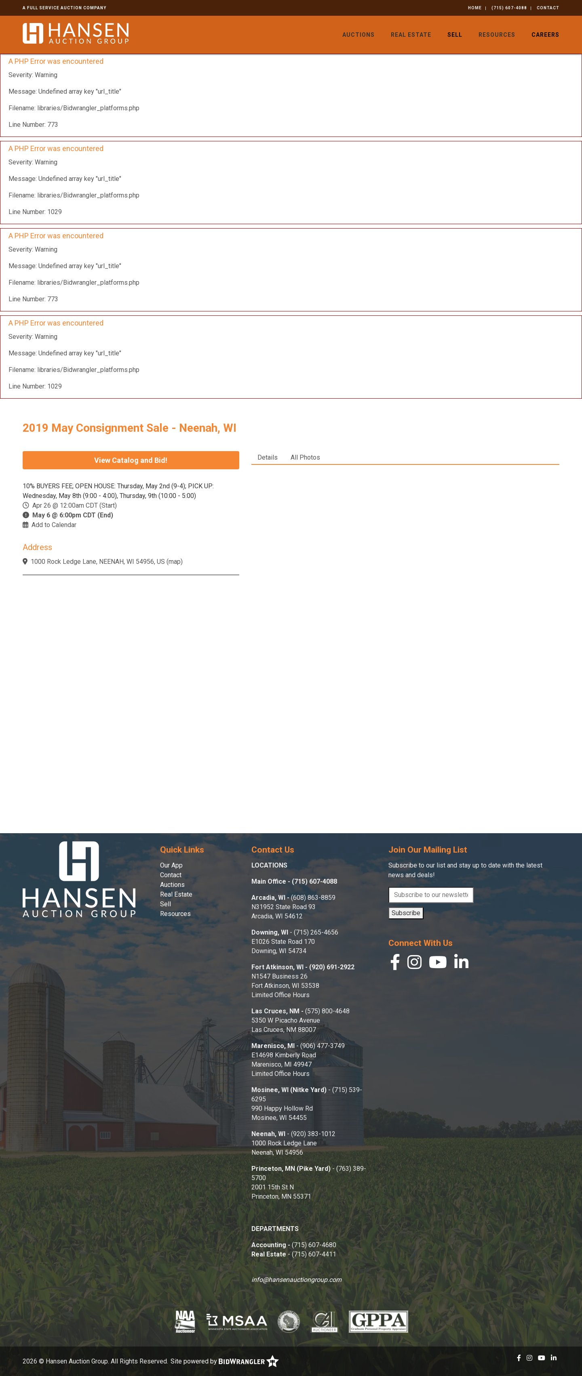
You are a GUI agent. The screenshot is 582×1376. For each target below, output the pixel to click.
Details (267, 457)
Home (475, 8)
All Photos (305, 457)
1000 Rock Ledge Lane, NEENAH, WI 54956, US (98, 561)
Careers (545, 35)
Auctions (358, 35)
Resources (497, 35)
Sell (454, 35)
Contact (548, 8)
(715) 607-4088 (509, 8)
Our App (171, 865)
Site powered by (225, 1361)
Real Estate (411, 35)
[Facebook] (395, 964)
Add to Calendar (54, 525)
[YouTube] (438, 964)
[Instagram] (414, 964)
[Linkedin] (461, 964)
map (175, 561)
